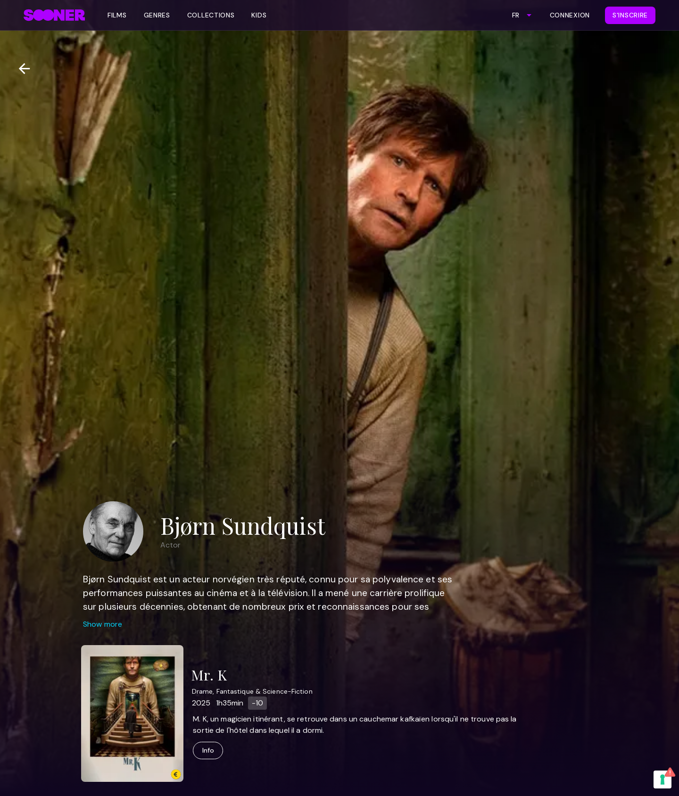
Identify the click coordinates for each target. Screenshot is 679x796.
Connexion (570, 15)
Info (208, 750)
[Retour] (20, 69)
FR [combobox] (515, 15)
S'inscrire (630, 15)
